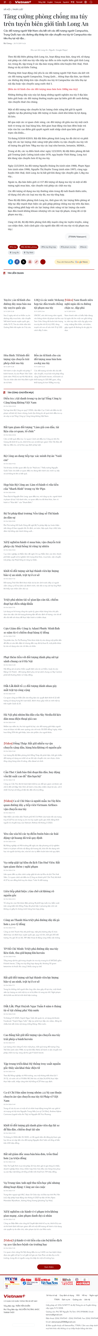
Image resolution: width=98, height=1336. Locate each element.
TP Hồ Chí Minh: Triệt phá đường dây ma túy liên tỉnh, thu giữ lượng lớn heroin (31, 951)
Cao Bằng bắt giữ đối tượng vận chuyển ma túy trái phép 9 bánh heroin (32, 1037)
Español (66, 2)
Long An (14, 252)
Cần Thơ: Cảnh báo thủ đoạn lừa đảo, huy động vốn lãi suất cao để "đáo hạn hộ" (32, 774)
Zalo (10, 261)
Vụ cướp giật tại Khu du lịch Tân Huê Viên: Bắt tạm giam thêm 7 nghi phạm (32, 864)
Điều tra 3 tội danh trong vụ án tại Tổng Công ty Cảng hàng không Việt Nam (32, 400)
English (50, 2)
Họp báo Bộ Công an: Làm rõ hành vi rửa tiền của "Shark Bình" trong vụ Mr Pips (31, 486)
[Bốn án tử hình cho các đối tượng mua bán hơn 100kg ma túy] (43, 89)
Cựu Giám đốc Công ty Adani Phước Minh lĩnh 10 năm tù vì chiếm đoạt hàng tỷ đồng (32, 630)
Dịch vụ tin (66, 1299)
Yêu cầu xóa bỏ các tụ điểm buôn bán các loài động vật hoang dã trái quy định (31, 836)
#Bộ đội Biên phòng (29, 247)
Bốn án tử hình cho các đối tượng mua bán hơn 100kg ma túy (47, 359)
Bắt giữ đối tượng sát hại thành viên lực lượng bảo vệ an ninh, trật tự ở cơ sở (31, 979)
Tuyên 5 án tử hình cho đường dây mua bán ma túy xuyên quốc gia (17, 303)
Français (58, 2)
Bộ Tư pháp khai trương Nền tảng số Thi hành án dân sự (31, 515)
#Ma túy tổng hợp (48, 247)
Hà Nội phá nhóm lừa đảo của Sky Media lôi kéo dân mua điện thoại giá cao (32, 716)
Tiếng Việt (42, 2)
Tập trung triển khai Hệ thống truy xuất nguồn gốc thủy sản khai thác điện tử (32, 1066)
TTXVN (56, 1299)
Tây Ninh (28, 252)
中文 (72, 2)
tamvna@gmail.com (54, 1314)
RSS (78, 1295)
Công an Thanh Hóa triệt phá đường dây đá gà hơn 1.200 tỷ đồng (31, 922)
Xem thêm (49, 1266)
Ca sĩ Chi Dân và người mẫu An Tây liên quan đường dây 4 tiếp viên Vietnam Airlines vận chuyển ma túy (32, 805)
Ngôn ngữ (94, 1295)
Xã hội (7, 9)
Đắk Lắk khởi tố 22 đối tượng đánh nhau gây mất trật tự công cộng (30, 688)
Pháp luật (18, 9)
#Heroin (83, 247)
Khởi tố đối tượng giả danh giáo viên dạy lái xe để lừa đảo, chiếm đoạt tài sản (32, 1127)
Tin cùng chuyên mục (21, 392)
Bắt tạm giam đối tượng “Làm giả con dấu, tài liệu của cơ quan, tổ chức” (31, 429)
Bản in (30, 261)
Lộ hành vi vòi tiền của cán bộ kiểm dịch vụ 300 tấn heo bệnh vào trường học (33, 1242)
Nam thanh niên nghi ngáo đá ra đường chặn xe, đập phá (79, 303)
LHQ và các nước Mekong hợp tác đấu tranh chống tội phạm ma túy (49, 303)
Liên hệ (87, 1299)
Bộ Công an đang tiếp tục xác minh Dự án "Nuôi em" (33, 458)
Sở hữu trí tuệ (51, 1295)
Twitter (23, 261)
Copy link (36, 261)
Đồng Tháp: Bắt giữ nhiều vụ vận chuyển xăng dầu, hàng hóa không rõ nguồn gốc (33, 745)
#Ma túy (13, 247)
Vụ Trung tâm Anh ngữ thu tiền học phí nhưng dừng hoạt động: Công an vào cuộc (32, 1185)
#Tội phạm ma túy (68, 247)
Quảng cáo (77, 1299)
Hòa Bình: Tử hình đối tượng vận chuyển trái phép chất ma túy (16, 359)
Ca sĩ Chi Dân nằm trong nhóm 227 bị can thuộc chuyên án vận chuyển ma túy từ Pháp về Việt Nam (33, 1096)
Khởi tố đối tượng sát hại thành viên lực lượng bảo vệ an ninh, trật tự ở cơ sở (31, 573)
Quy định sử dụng (67, 1295)
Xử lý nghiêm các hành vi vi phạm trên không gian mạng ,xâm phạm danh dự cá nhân (31, 1213)
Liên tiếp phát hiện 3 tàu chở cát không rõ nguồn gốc (29, 893)
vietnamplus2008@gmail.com (63, 1322)
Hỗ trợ (84, 1295)
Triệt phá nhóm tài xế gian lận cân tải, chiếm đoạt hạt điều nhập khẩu (31, 601)
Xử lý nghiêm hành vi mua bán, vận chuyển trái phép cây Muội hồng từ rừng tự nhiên (32, 544)
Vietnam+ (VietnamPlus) (23, 2)
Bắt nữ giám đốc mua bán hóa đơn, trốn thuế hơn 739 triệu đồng (31, 1156)
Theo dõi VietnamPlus (65, 262)
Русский (79, 2)
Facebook (17, 261)
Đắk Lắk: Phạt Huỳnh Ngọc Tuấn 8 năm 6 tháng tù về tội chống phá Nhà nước (32, 1008)
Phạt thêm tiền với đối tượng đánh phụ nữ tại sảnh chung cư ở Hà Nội (31, 659)
